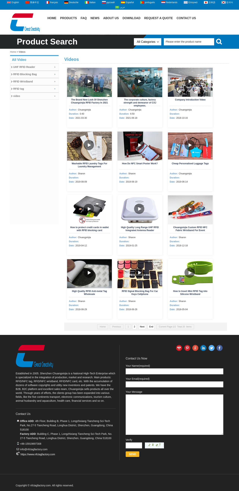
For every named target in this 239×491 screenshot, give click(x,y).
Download (131, 18)
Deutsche (73, 2)
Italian (92, 2)
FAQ (84, 18)
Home (51, 18)
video (16, 96)
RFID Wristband (23, 81)
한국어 (229, 2)
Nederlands (171, 2)
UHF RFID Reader (24, 66)
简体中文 (34, 2)
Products (68, 18)
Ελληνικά (192, 2)
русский (111, 2)
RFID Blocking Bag (25, 74)
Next (142, 326)
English (15, 2)
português (150, 2)
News (95, 18)
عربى (122, 7)
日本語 (212, 2)
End (151, 326)
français (54, 2)
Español (130, 2)
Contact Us (186, 18)
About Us (111, 18)
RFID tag (18, 88)
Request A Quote (158, 18)
